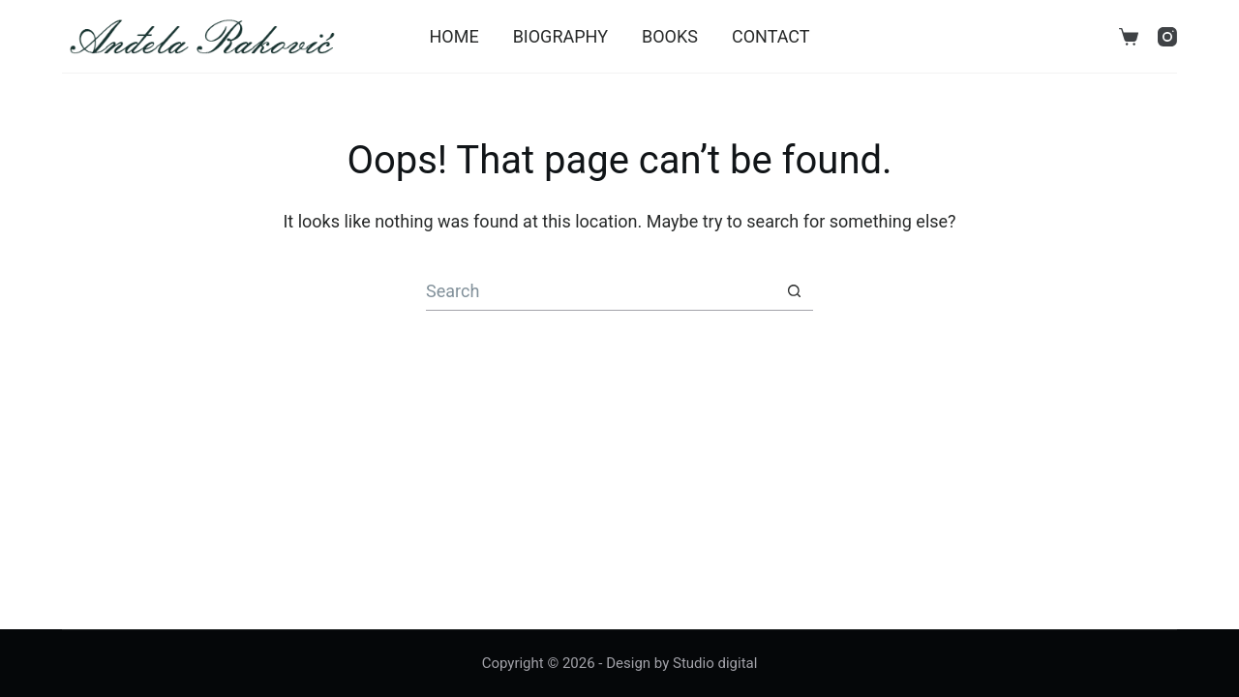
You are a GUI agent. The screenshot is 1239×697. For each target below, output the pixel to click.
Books (670, 36)
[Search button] (793, 291)
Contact (771, 36)
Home (453, 36)
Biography (560, 36)
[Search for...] (600, 291)
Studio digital (715, 663)
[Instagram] (1167, 36)
